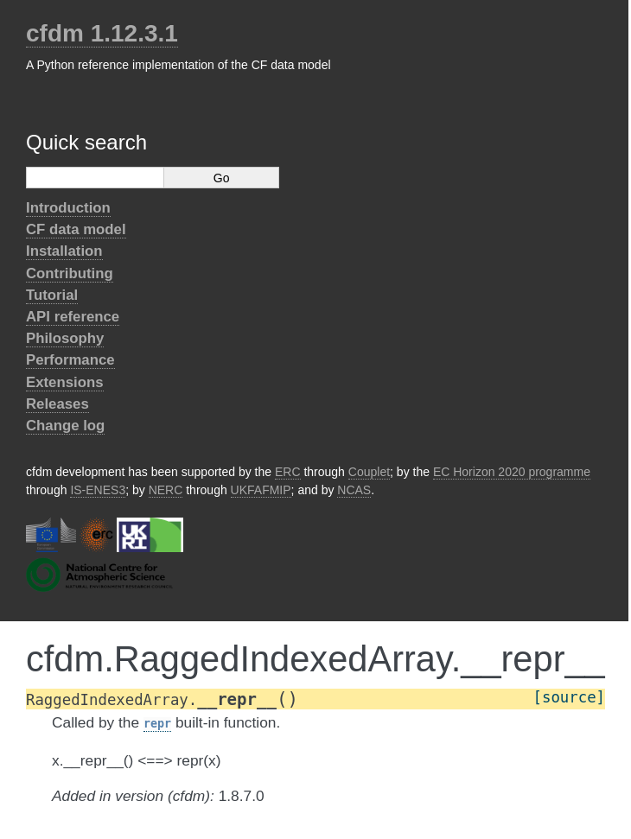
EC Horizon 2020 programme (511, 472)
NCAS (354, 490)
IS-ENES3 (97, 490)
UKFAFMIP (261, 490)
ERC (288, 472)
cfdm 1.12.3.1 (102, 33)
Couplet (369, 472)
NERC (166, 490)
